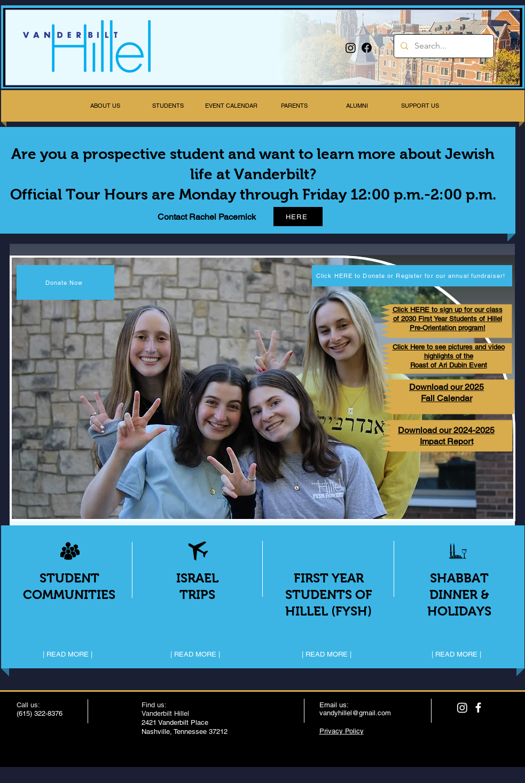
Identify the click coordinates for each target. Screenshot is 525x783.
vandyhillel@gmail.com (355, 713)
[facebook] (478, 707)
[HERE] (298, 216)
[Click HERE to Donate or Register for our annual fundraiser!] (412, 275)
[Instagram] (350, 47)
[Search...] (442, 46)
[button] (105, 106)
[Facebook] (366, 47)
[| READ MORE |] (67, 655)
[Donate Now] (65, 282)
